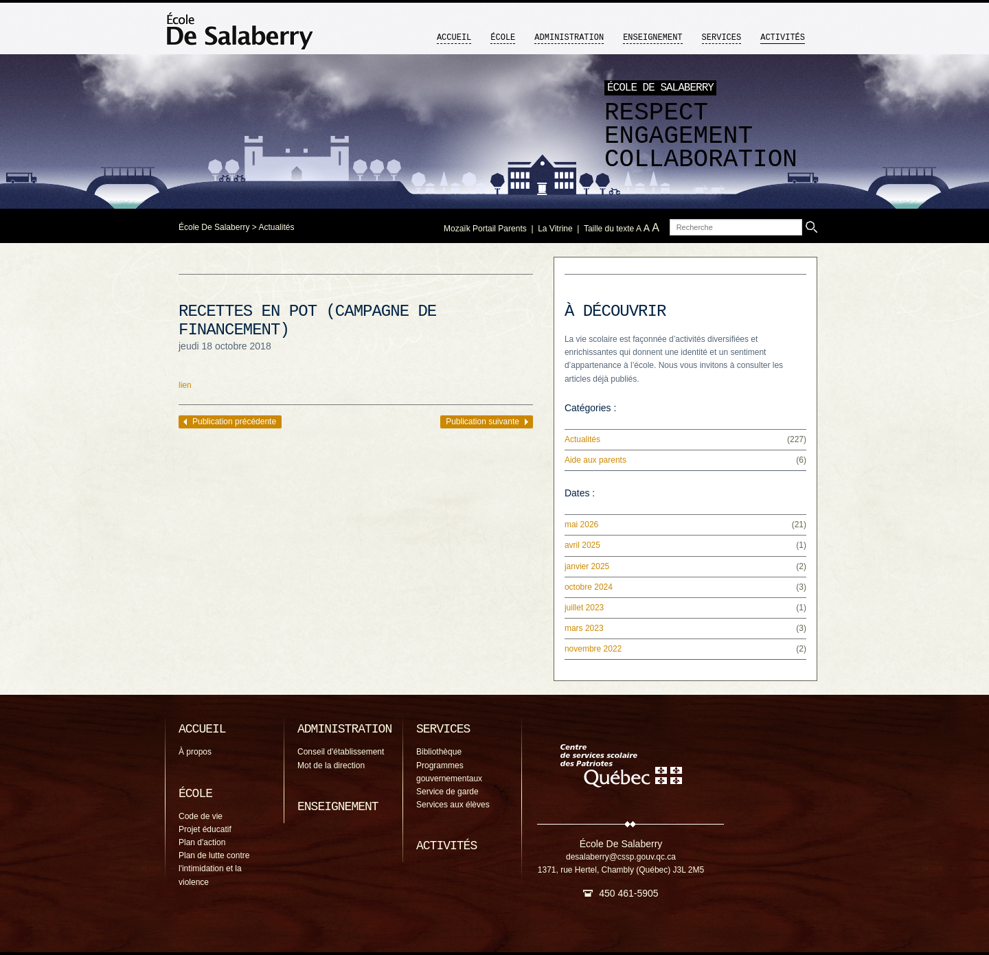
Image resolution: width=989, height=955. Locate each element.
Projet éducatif (205, 829)
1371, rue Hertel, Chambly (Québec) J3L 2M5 (621, 870)
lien (185, 385)
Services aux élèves (453, 804)
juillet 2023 (584, 607)
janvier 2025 (587, 566)
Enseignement (652, 38)
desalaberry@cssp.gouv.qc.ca (621, 857)
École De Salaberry (214, 227)
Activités (782, 38)
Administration (569, 38)
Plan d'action (202, 842)
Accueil (454, 38)
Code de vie (201, 816)
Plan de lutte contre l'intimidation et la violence (214, 868)
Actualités (276, 227)
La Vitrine (555, 228)
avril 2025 (582, 545)
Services (722, 38)
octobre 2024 (589, 587)
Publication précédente (234, 421)
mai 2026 (581, 524)
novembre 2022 (593, 649)
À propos (195, 752)
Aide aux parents (595, 460)
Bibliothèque (439, 752)
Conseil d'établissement (340, 752)
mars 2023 (584, 628)
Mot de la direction (331, 765)
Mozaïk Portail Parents (485, 228)
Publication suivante (482, 421)
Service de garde (447, 791)
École (502, 38)
